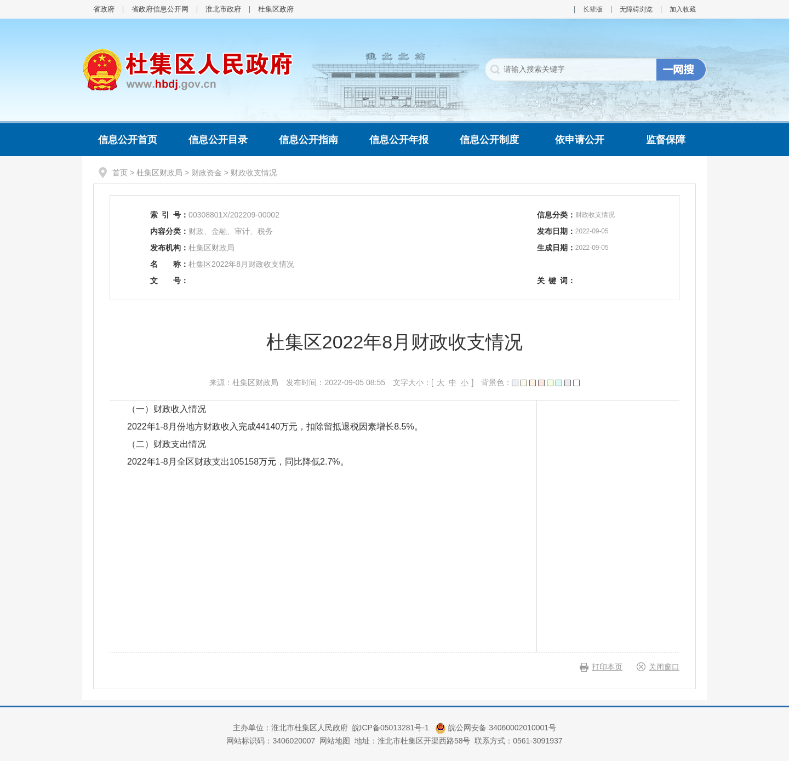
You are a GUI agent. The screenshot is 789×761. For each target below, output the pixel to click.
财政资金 (206, 172)
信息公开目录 (218, 139)
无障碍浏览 (636, 9)
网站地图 (334, 740)
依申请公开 (579, 139)
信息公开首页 (127, 139)
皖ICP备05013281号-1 (391, 727)
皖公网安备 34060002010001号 (495, 727)
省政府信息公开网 (160, 9)
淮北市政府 (223, 9)
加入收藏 (683, 9)
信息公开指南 (308, 139)
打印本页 (607, 666)
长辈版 (593, 9)
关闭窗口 (664, 666)
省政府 (104, 9)
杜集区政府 (276, 9)
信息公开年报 (398, 139)
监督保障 (665, 139)
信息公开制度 (489, 139)
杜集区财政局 (159, 172)
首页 (120, 172)
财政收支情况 (254, 172)
